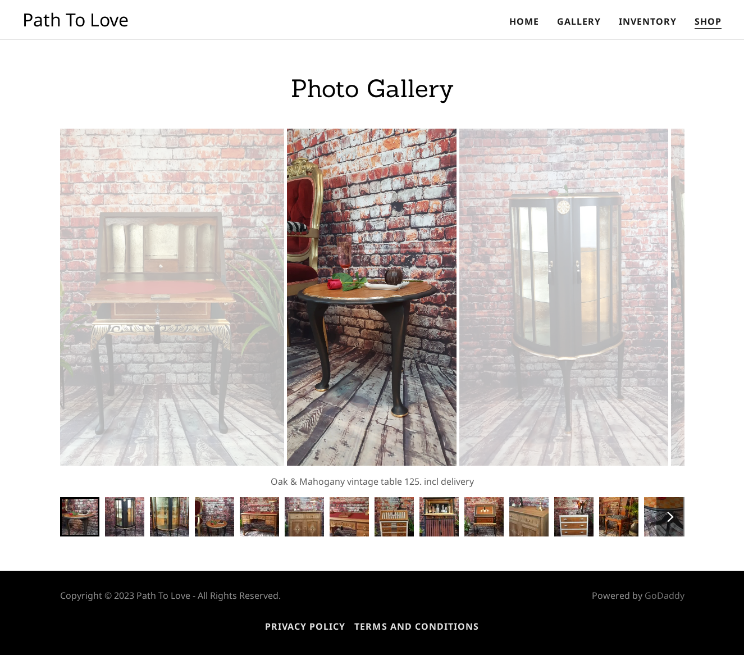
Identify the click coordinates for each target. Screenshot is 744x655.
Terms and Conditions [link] (416, 626)
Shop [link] (708, 21)
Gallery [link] (579, 21)
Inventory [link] (648, 21)
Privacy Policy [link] (305, 626)
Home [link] (524, 21)
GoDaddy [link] (664, 595)
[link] (75, 23)
